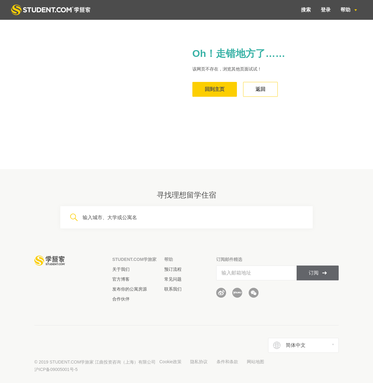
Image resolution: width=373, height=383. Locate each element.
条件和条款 (227, 361)
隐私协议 (199, 361)
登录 (326, 9)
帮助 (346, 9)
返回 (260, 89)
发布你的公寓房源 (129, 289)
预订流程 (173, 269)
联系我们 (173, 289)
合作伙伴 (121, 298)
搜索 (306, 9)
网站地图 (255, 361)
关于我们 (121, 269)
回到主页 (215, 89)
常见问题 (173, 279)
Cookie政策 (170, 361)
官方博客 (121, 279)
